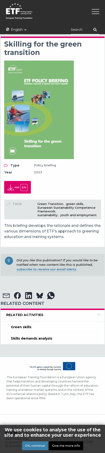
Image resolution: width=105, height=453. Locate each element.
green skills (74, 204)
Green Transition (50, 204)
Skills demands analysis (31, 338)
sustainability (47, 215)
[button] (6, 295)
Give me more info (66, 445)
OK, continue (35, 445)
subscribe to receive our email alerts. (47, 269)
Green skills (21, 327)
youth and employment (78, 215)
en (24, 187)
